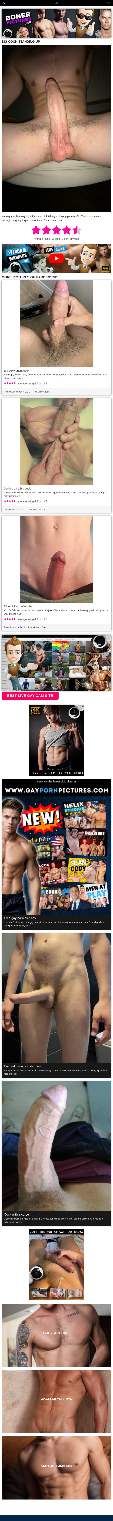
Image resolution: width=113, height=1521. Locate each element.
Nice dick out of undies (18, 606)
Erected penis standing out (23, 1066)
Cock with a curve (16, 1214)
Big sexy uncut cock (16, 370)
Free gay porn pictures (20, 918)
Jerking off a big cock (17, 488)
